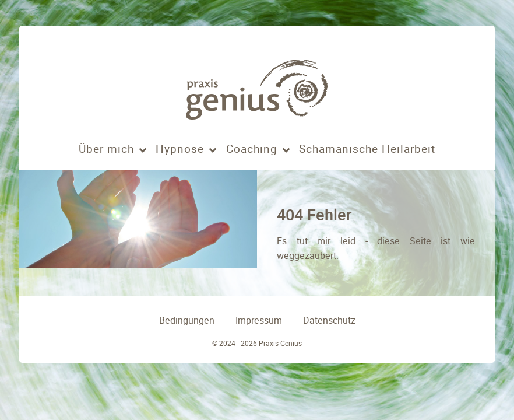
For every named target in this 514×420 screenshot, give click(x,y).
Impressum (258, 320)
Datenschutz (329, 320)
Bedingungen (186, 320)
